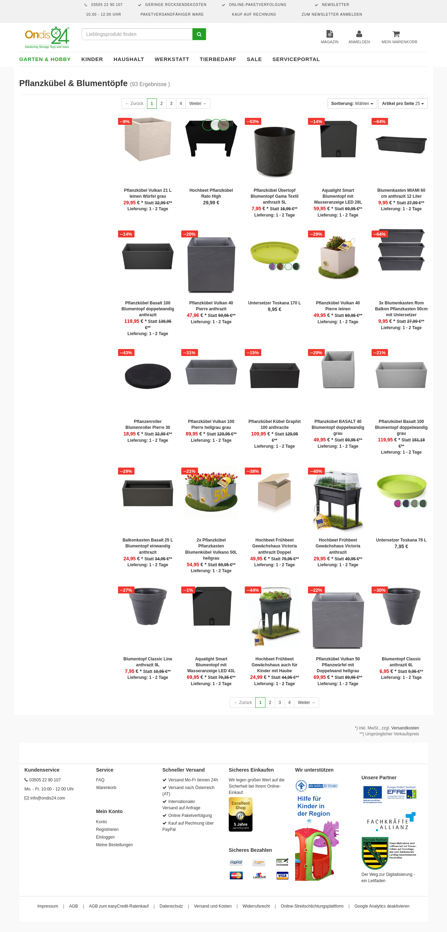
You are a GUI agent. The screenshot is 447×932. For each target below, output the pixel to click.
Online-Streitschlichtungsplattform (312, 906)
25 (403, 103)
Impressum (47, 906)
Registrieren (107, 829)
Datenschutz (171, 906)
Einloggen (105, 837)
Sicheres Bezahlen (250, 850)
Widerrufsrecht (256, 906)
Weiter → (198, 103)
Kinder (92, 59)
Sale (254, 59)
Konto (101, 821)
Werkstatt (172, 59)
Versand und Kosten (213, 906)
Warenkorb (106, 787)
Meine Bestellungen (114, 844)
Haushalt (128, 59)
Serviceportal (296, 59)
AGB (73, 906)
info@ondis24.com (47, 798)
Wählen (352, 103)
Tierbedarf (218, 59)
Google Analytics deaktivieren (381, 906)
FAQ (100, 780)
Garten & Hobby (45, 59)
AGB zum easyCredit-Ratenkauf (119, 906)
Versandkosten (405, 728)
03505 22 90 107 (45, 780)
